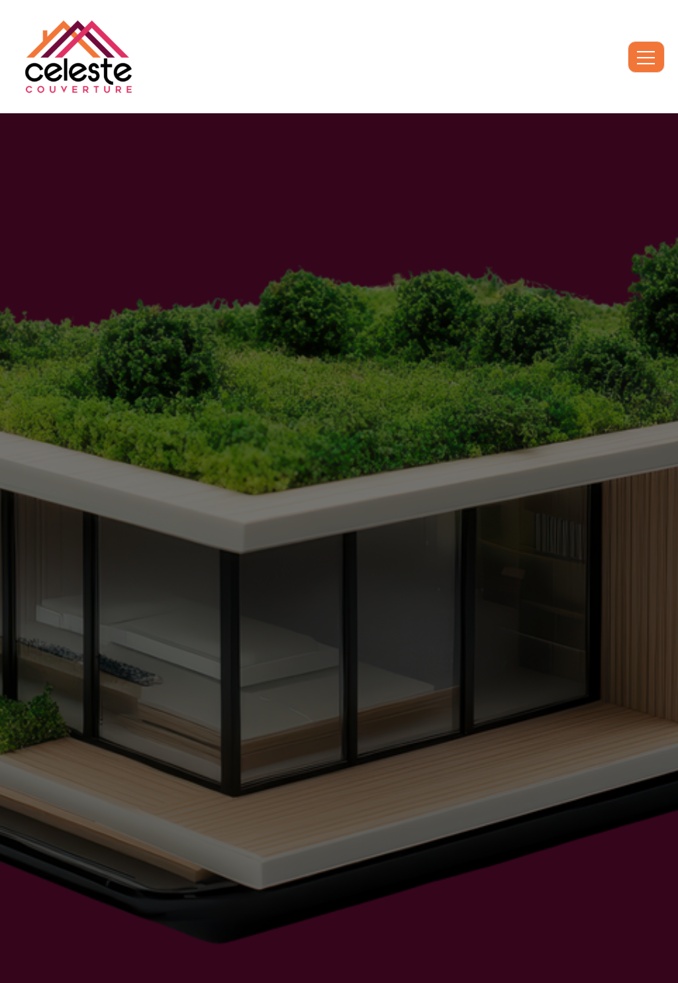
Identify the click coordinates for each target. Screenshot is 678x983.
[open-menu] (646, 57)
